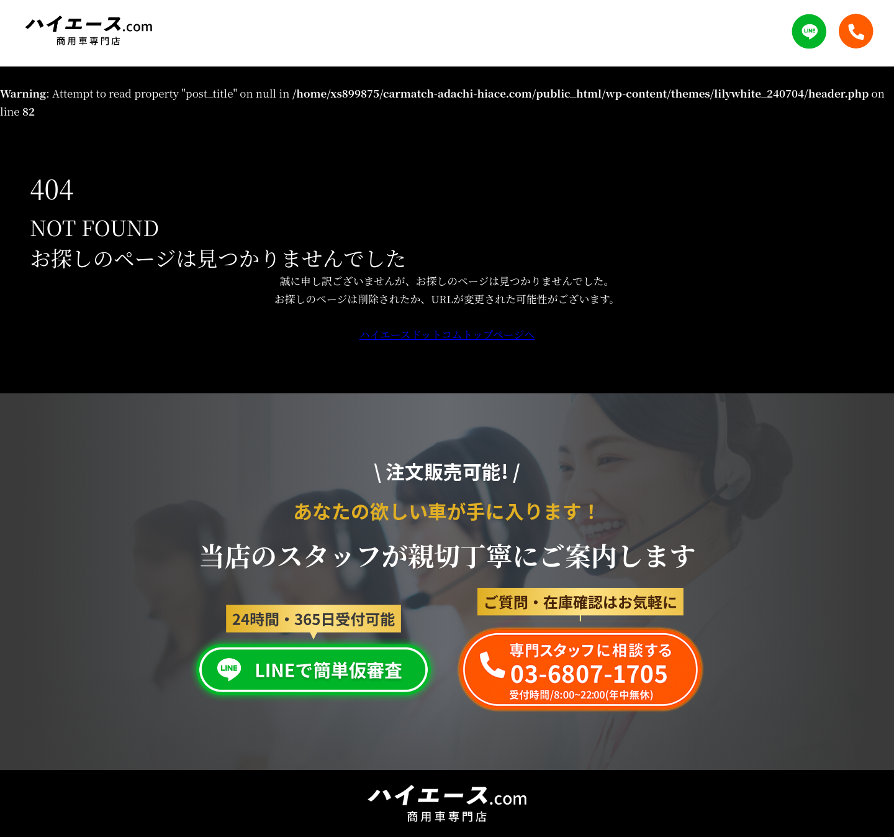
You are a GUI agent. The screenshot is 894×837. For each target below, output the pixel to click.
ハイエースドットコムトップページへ (447, 334)
